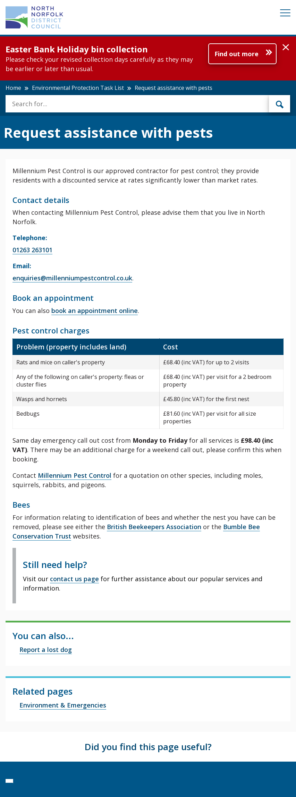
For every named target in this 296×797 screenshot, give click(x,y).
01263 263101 (32, 250)
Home (13, 88)
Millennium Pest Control (74, 475)
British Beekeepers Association (154, 527)
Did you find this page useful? (148, 746)
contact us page (74, 579)
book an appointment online (94, 310)
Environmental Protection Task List (78, 88)
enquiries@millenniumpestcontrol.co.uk (72, 278)
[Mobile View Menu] (285, 14)
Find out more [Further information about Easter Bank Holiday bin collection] (236, 54)
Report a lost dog (45, 649)
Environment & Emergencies (62, 705)
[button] (285, 47)
